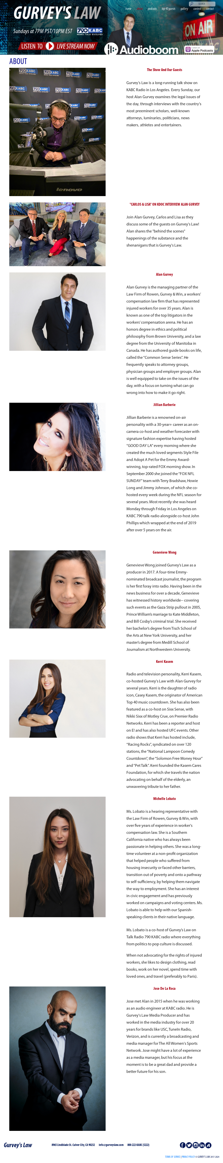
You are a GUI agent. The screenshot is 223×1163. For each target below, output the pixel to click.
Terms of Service (172, 1157)
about (140, 9)
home (128, 9)
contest (197, 9)
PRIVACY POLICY (188, 1157)
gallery (184, 9)
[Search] (202, 4)
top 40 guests (168, 9)
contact (210, 9)
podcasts (152, 9)
